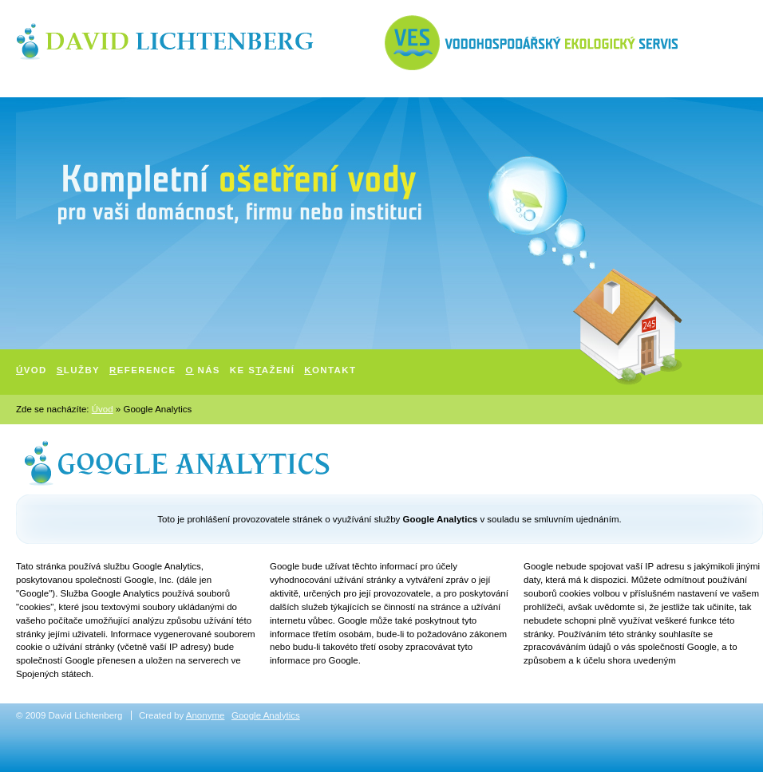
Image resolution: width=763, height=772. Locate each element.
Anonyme (205, 715)
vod (31, 370)
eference (142, 370)
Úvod (102, 409)
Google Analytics (265, 715)
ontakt (330, 370)
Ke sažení (262, 370)
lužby (78, 370)
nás (203, 370)
